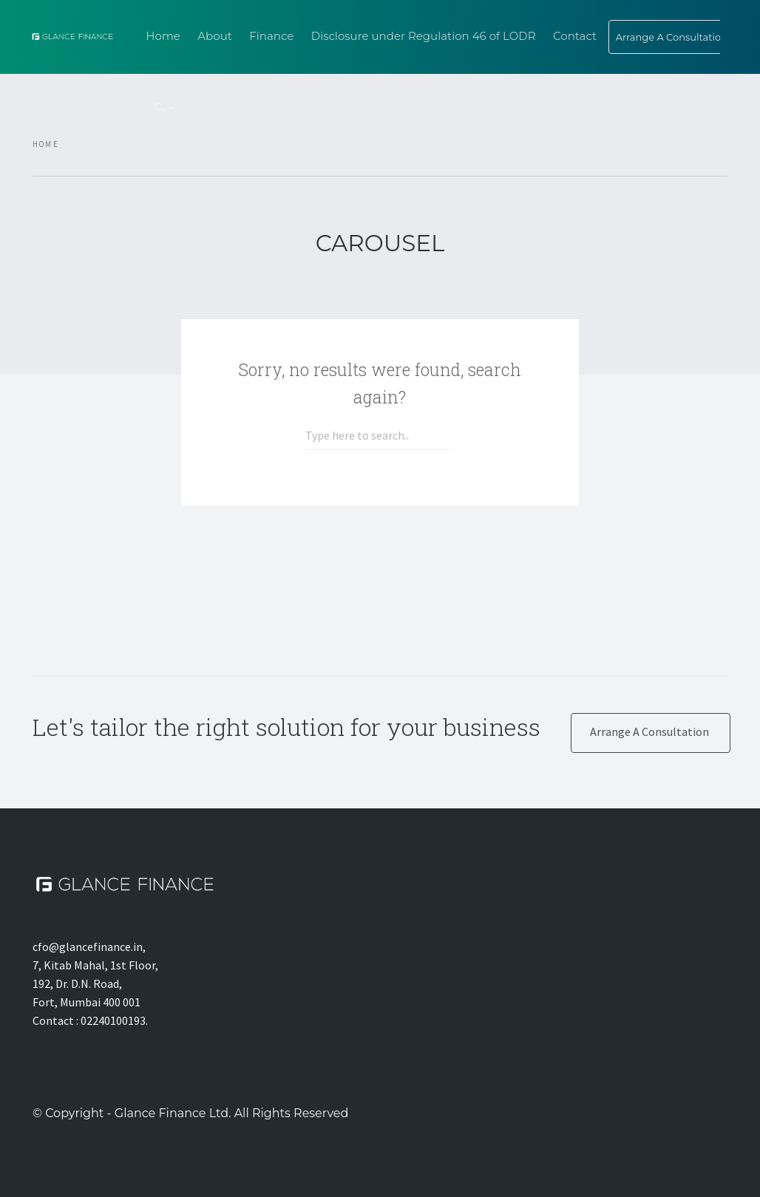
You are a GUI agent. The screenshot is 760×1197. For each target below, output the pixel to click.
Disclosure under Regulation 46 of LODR (423, 36)
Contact (575, 36)
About (214, 36)
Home (163, 36)
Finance (271, 36)
